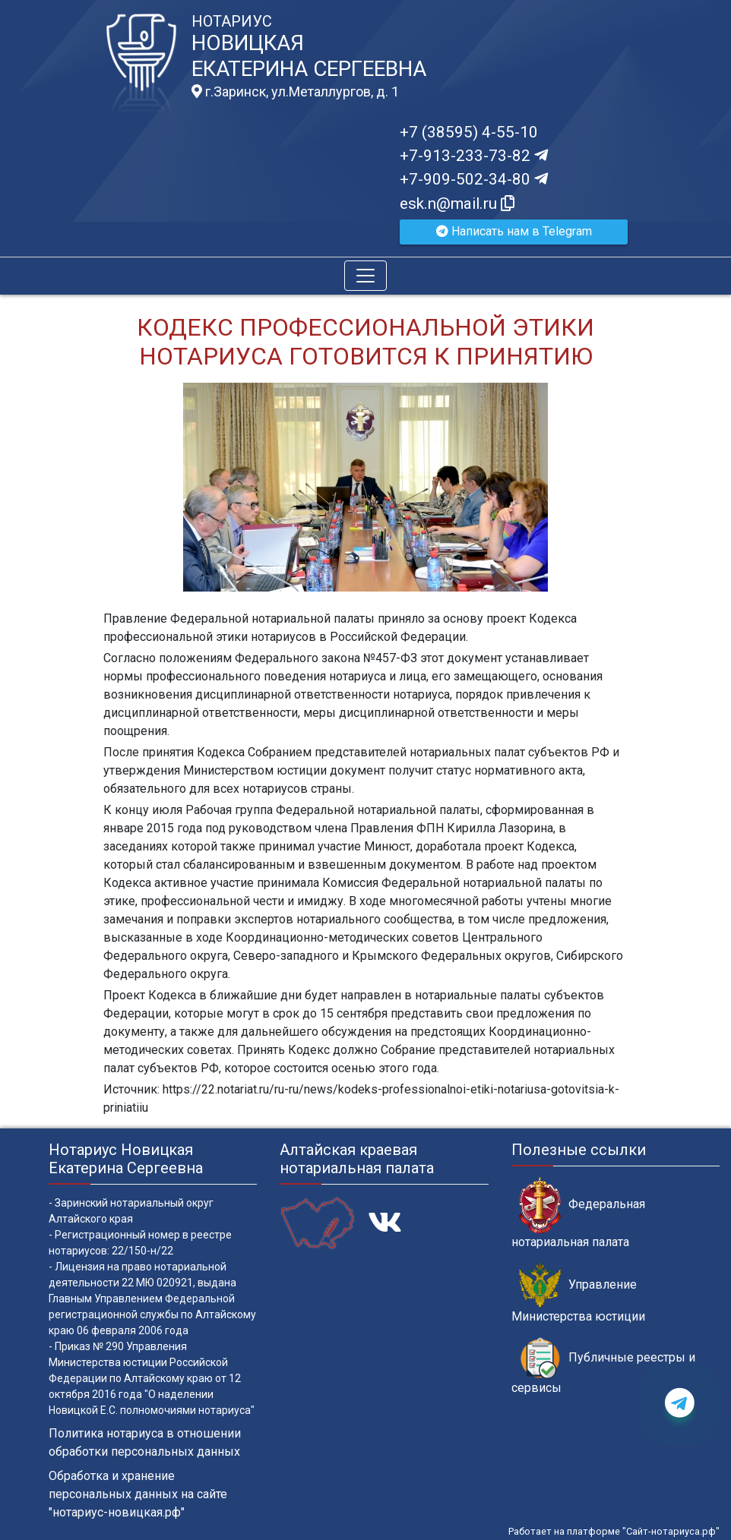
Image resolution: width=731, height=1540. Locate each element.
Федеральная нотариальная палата (578, 1212)
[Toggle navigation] (365, 275)
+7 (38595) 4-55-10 (469, 132)
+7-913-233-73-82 (474, 156)
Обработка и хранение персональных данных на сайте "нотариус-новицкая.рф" (138, 1494)
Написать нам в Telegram (514, 231)
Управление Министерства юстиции (578, 1293)
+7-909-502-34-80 (474, 179)
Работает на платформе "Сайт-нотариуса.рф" (614, 1531)
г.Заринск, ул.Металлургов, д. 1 (295, 91)
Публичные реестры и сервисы (603, 1366)
